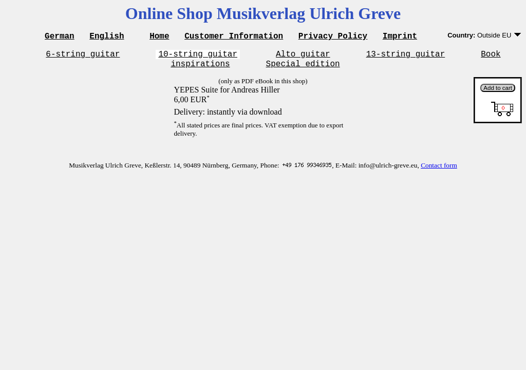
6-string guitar (83, 56)
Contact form (439, 170)
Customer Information (233, 37)
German (59, 37)
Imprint (400, 37)
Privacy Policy (332, 37)
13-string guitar (405, 56)
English (106, 37)
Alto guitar (303, 56)
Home (159, 37)
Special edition (303, 67)
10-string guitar (197, 56)
